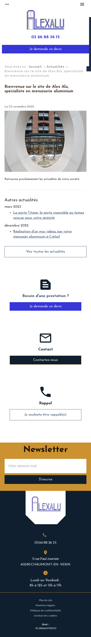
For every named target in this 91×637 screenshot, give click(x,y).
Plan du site (45, 600)
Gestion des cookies (45, 615)
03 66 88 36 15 (45, 37)
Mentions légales (45, 605)
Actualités (55, 66)
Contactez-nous (45, 360)
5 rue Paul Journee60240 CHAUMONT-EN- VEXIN (45, 561)
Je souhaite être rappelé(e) (45, 414)
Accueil (35, 66)
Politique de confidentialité (45, 610)
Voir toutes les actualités (45, 251)
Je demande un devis (46, 49)
